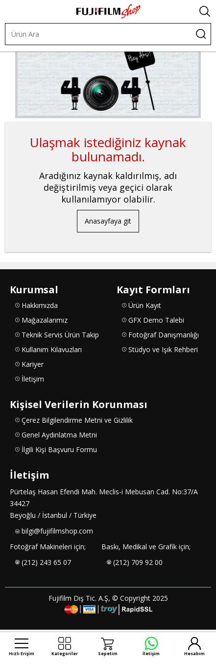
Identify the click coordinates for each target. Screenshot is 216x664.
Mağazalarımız (45, 320)
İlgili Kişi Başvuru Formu (59, 449)
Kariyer (33, 364)
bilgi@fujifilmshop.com (57, 531)
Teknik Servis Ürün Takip (60, 334)
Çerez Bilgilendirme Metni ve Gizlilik (77, 420)
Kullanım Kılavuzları (52, 349)
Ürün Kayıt (144, 305)
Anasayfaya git (108, 221)
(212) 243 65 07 (46, 562)
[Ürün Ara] (98, 34)
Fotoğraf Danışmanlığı (163, 334)
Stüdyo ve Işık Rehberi (163, 349)
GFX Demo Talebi (156, 320)
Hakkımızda (40, 305)
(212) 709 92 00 (138, 562)
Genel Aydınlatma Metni (59, 434)
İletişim (33, 378)
